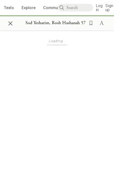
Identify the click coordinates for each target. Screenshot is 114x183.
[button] (89, 23)
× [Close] (10, 23)
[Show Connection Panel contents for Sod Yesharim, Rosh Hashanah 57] (55, 23)
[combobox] (79, 7)
